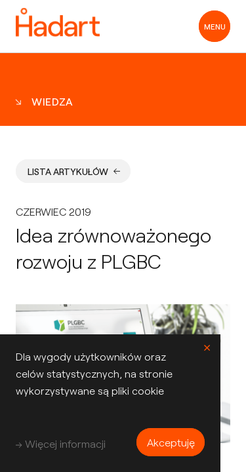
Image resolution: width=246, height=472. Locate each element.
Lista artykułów (74, 171)
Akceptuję (171, 442)
